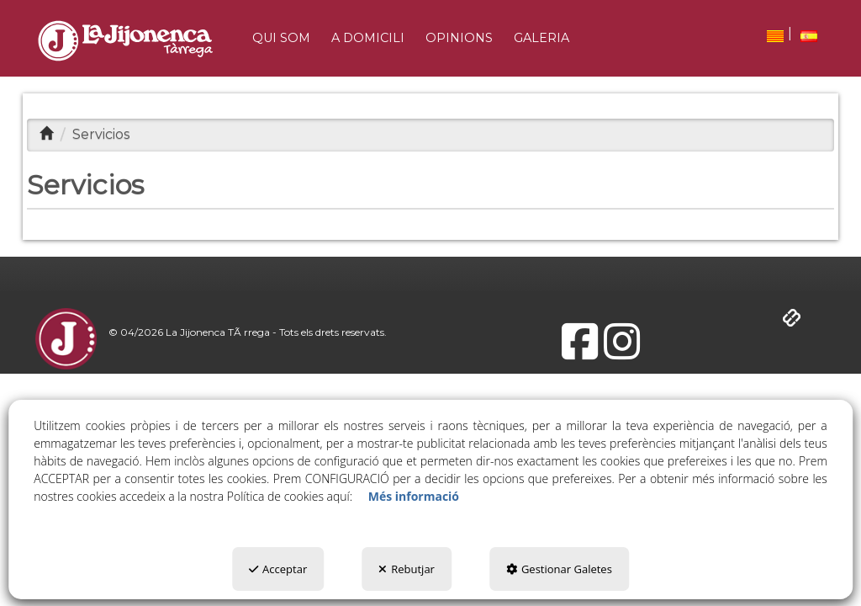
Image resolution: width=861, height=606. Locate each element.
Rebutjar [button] (406, 569)
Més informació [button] (413, 496)
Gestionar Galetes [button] (559, 569)
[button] (124, 41)
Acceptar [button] (278, 569)
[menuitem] (775, 35)
